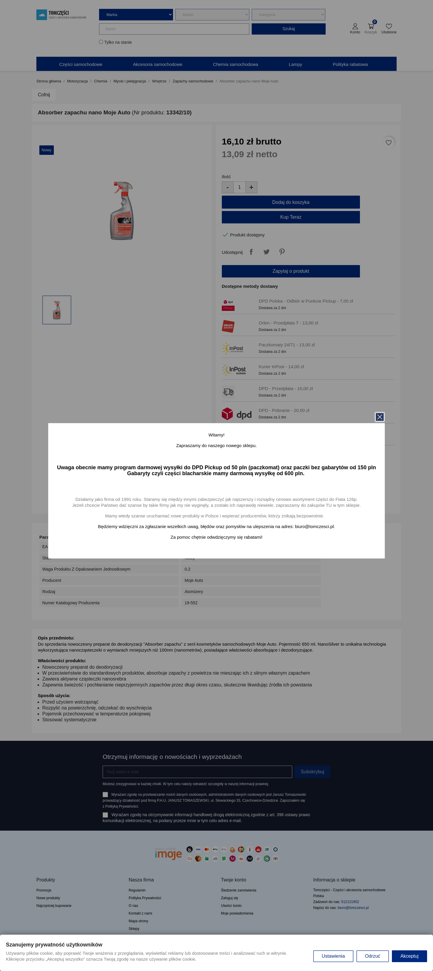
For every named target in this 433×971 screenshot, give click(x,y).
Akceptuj (409, 956)
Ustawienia (333, 956)
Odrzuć (372, 956)
